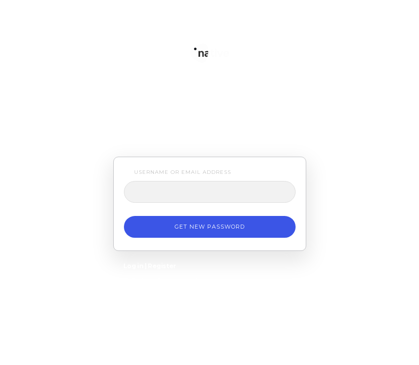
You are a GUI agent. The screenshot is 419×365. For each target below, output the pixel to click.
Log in (133, 266)
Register (162, 266)
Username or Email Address (182, 172)
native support (209, 44)
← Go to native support (160, 280)
